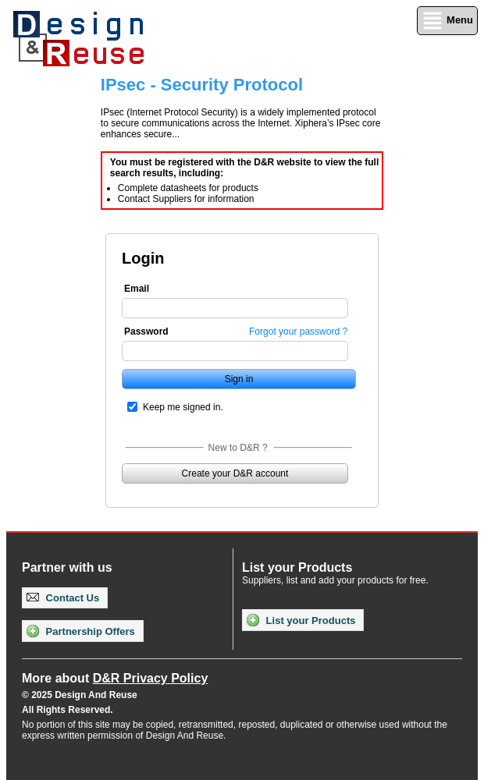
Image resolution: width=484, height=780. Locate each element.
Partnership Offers (81, 631)
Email (136, 288)
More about (115, 678)
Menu (447, 20)
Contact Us (63, 598)
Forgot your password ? (298, 331)
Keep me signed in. (183, 407)
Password (146, 331)
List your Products (301, 620)
